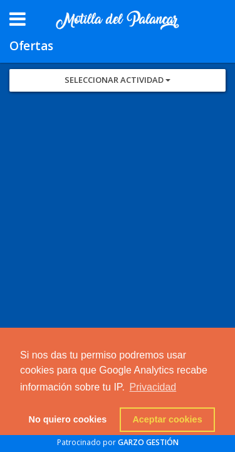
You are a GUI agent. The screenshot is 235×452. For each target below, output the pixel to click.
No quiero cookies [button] (68, 419)
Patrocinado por (118, 442)
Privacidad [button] (153, 387)
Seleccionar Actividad (117, 79)
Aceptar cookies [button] (167, 419)
